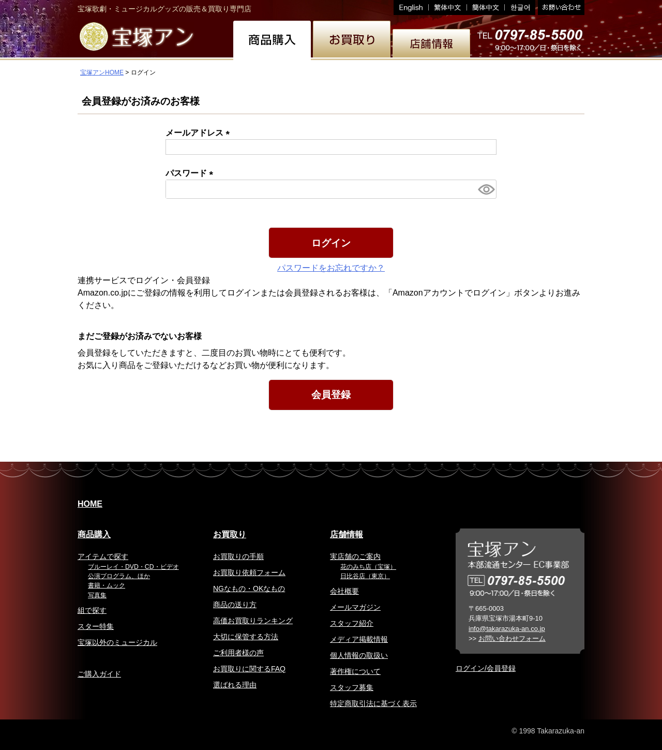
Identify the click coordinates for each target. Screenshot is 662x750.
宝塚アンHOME (102, 72)
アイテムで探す (103, 556)
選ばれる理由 (235, 685)
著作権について (355, 671)
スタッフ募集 (351, 687)
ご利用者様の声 (238, 653)
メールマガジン (355, 607)
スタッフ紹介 (351, 623)
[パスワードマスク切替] (485, 189)
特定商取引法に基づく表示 (373, 703)
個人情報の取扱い (359, 655)
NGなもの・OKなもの (249, 588)
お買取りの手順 (238, 556)
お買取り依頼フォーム (249, 572)
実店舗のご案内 (355, 556)
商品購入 (94, 534)
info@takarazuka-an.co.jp (507, 629)
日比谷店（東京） (365, 576)
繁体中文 (448, 7)
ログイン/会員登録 (486, 668)
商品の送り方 (235, 604)
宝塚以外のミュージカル (117, 642)
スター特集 (96, 626)
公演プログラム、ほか (119, 576)
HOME (90, 503)
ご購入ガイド (99, 674)
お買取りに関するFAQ (249, 669)
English (411, 7)
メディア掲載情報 (359, 639)
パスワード (191, 173)
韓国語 (520, 7)
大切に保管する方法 (245, 637)
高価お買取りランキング (253, 620)
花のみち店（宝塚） (368, 566)
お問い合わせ (559, 7)
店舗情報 (346, 534)
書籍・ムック (106, 585)
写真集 (97, 595)
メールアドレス (200, 132)
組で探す (92, 610)
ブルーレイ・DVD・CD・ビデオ (133, 566)
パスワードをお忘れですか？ (331, 267)
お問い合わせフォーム (512, 638)
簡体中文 (486, 7)
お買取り (229, 534)
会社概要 (344, 591)
